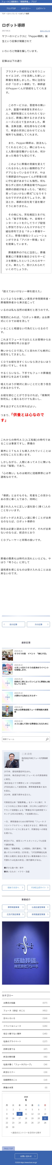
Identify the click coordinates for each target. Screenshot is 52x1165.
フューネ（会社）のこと (26, 1011)
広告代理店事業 (13, 914)
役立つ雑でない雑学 (26, 1035)
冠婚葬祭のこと (26, 1081)
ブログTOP (11, 8)
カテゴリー (26, 8)
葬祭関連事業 (13, 907)
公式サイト (41, 8)
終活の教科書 (26, 1058)
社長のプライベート (26, 1042)
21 (45, 1118)
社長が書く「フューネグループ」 (26, 1065)
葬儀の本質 (26, 1088)
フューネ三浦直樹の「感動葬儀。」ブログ (19, 1)
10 (20, 1113)
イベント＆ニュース (26, 1027)
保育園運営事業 (38, 914)
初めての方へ (13, 887)
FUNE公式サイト (38, 887)
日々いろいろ (12, 13)
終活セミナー (26, 1073)
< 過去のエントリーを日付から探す (26, 1132)
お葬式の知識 (26, 1004)
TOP (3, 13)
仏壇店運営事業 (38, 907)
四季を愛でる (26, 1050)
